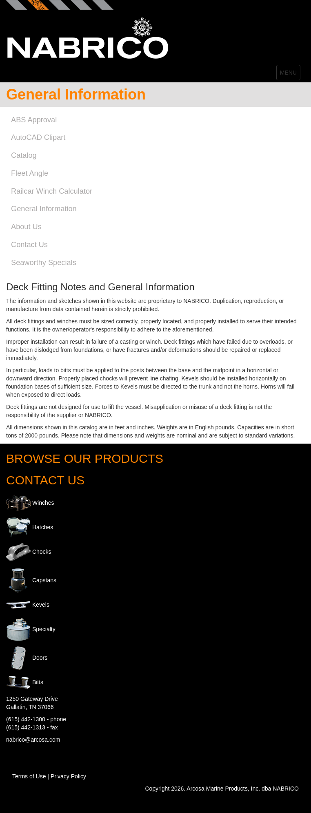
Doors (39, 657)
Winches (43, 502)
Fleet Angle (29, 173)
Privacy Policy (68, 776)
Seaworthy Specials (43, 262)
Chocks (41, 551)
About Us (26, 227)
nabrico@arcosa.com (33, 739)
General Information (44, 209)
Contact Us (29, 245)
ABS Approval (34, 120)
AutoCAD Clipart (38, 137)
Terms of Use (29, 776)
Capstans (44, 580)
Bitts (37, 682)
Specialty (44, 629)
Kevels (40, 604)
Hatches (42, 527)
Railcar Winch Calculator (51, 191)
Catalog (24, 155)
